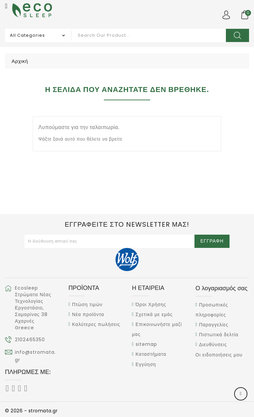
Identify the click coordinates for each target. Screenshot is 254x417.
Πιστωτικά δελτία (218, 334)
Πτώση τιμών (87, 304)
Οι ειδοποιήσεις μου (218, 354)
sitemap (146, 344)
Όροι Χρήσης (151, 304)
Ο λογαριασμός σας (221, 288)
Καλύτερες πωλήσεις (96, 324)
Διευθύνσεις (213, 345)
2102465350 (30, 339)
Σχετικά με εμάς (154, 314)
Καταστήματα (151, 354)
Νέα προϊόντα (88, 314)
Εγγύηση (146, 364)
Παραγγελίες (214, 324)
